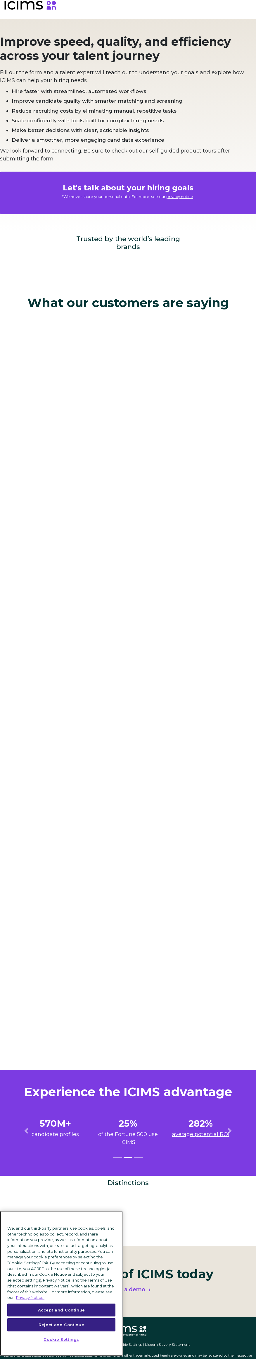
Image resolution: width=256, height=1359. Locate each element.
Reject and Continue (61, 1324)
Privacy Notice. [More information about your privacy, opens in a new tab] (30, 1297)
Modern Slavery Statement (167, 1344)
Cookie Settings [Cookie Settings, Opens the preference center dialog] (61, 1339)
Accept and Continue (61, 1310)
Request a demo (122, 1289)
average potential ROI (200, 1134)
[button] (26, 1130)
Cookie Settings (129, 1344)
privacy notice (179, 196)
